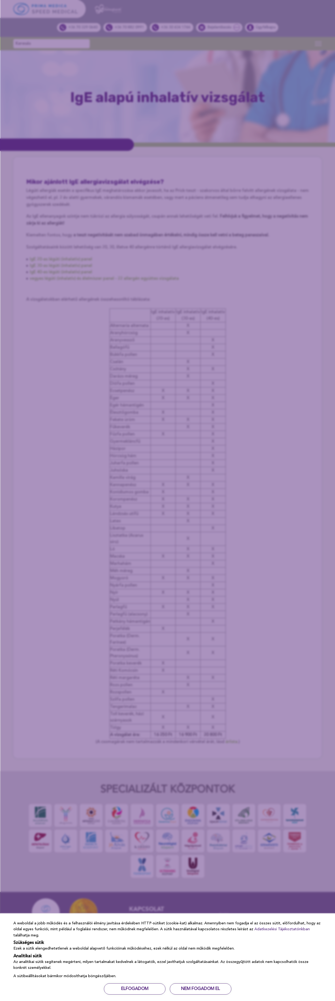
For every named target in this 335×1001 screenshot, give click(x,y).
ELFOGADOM (134, 989)
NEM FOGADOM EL (200, 989)
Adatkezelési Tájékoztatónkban (282, 929)
